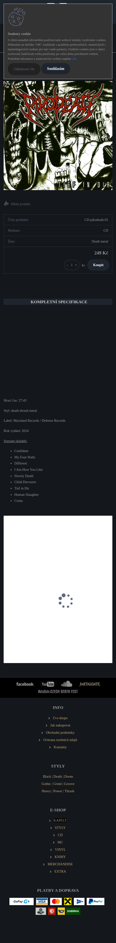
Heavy (46, 791)
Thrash (69, 791)
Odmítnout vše (24, 69)
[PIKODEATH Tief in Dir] (58, 135)
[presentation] (7, 606)
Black (47, 776)
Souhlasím (55, 69)
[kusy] (72, 265)
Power (57, 791)
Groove (69, 784)
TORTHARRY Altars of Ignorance (31, 631)
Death (58, 776)
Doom (68, 776)
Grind (58, 784)
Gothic (46, 784)
